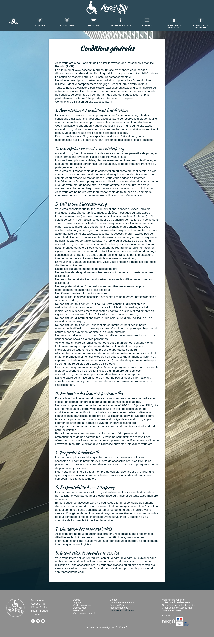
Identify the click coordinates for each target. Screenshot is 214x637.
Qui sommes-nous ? (84, 613)
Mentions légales (119, 607)
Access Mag (80, 607)
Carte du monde (82, 605)
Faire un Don (117, 605)
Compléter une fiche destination (179, 605)
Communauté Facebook (123, 602)
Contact (114, 599)
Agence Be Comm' (116, 627)
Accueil (77, 599)
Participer (78, 610)
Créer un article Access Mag (177, 607)
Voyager (77, 602)
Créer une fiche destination (176, 602)
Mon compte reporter (173, 599)
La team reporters (171, 610)
